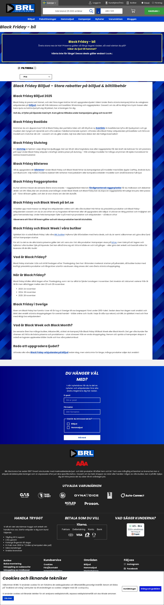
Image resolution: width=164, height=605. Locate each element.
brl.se (114, 242)
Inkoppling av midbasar (17, 570)
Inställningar (129, 589)
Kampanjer (84, 19)
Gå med (82, 437)
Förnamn (68, 407)
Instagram (133, 564)
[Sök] (69, 11)
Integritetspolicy (53, 570)
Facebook (132, 568)
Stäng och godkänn (150, 589)
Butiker (8, 560)
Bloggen (131, 19)
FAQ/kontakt (51, 567)
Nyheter (99, 19)
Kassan (154, 11)
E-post (67, 395)
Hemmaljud (67, 19)
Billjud (31, 19)
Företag (158, 3)
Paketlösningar (47, 19)
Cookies (48, 564)
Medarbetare (91, 570)
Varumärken (116, 19)
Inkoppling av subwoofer (17, 566)
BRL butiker (59, 234)
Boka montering (12, 563)
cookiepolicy (83, 588)
